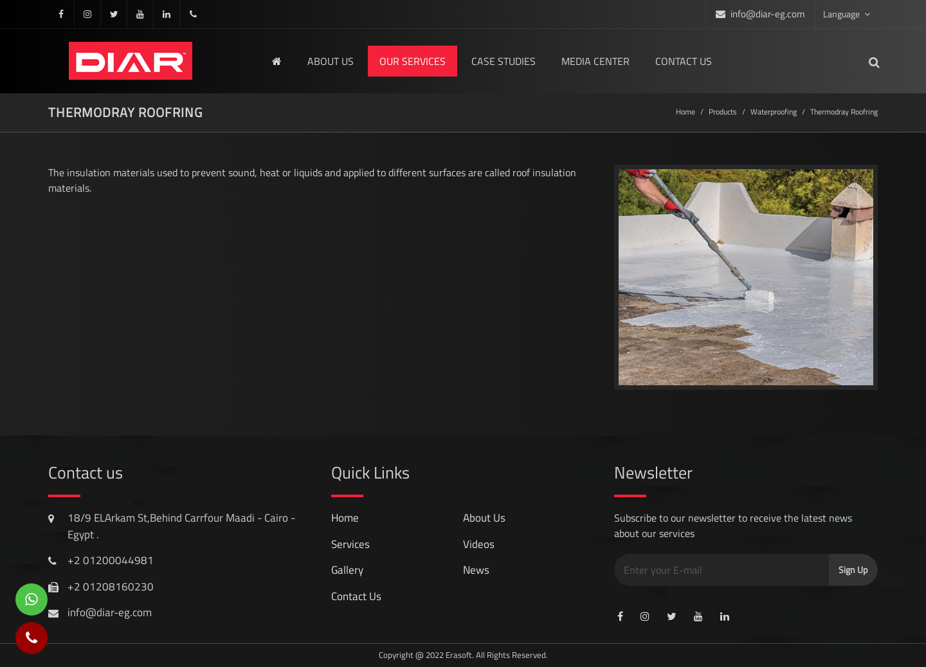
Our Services (412, 61)
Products (723, 111)
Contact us (683, 61)
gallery (347, 570)
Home (685, 111)
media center (595, 61)
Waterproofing (773, 111)
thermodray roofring (844, 111)
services (350, 544)
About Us (484, 517)
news (476, 570)
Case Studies (503, 61)
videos (479, 544)
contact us (356, 596)
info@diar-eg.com (768, 13)
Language (846, 14)
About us (330, 61)
